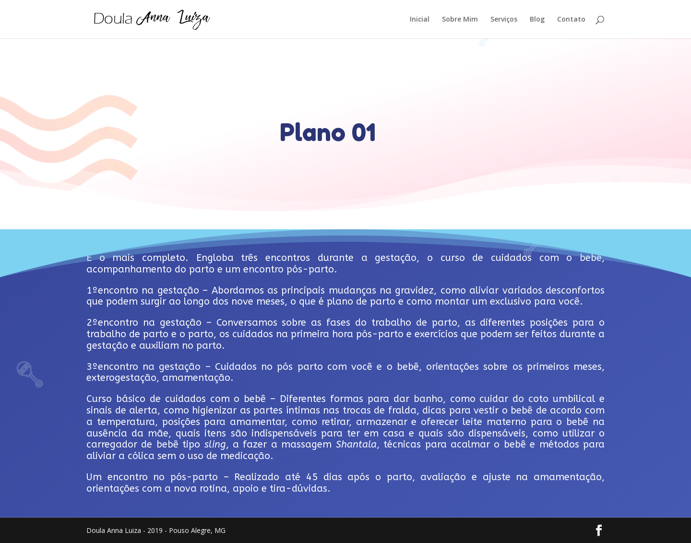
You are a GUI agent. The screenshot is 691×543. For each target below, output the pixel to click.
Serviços (503, 20)
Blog (537, 20)
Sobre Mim (460, 20)
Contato (571, 20)
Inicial (419, 20)
